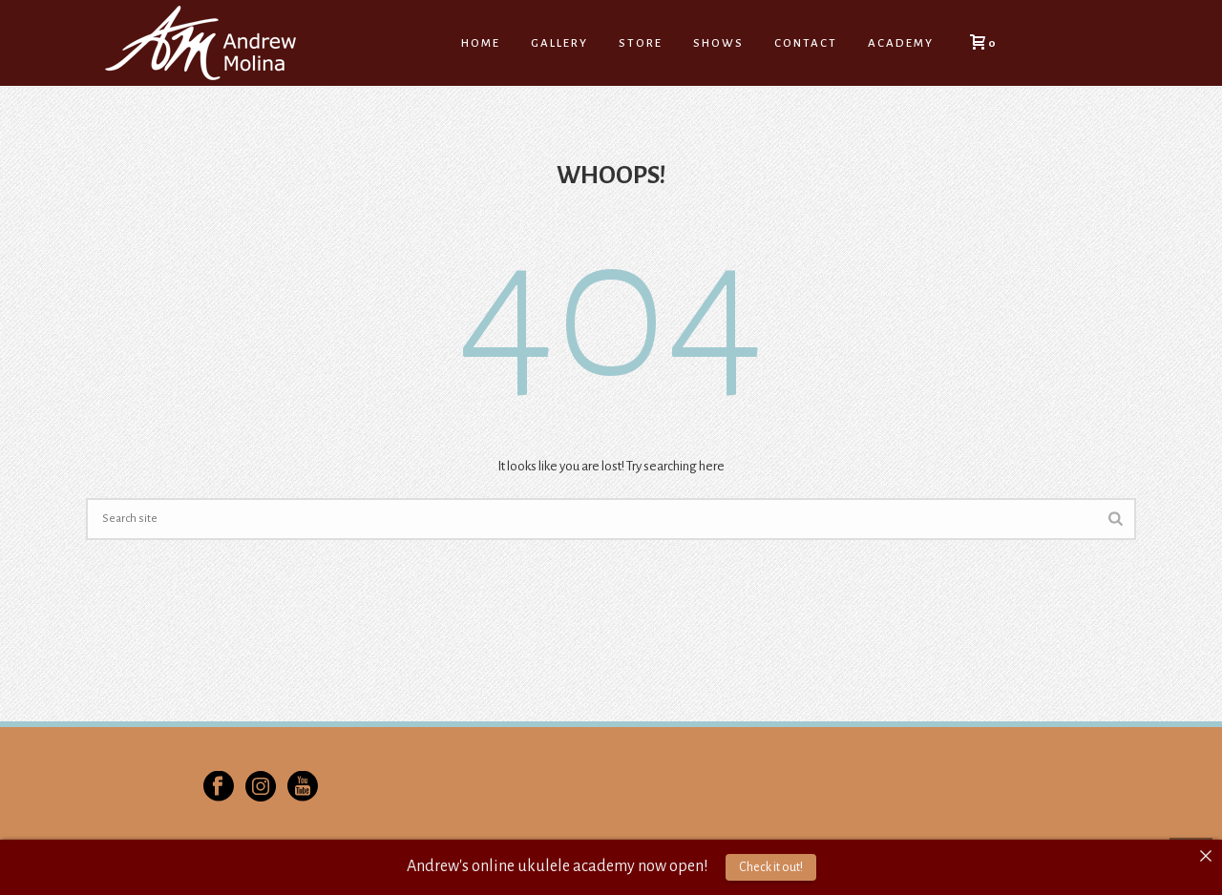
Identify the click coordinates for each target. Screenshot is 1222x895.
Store (641, 43)
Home (480, 43)
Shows (718, 43)
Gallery (559, 43)
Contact (805, 43)
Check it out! (771, 867)
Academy (901, 43)
